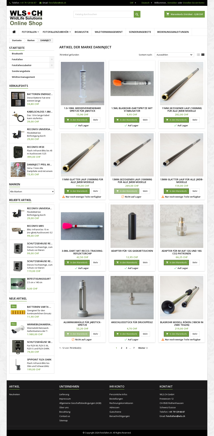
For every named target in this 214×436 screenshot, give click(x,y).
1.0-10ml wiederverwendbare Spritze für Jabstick (82, 109)
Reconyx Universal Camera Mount (40, 129)
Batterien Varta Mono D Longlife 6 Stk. (40, 307)
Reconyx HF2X (35, 147)
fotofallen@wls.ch (57, 2)
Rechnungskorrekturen (121, 403)
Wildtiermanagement (109, 31)
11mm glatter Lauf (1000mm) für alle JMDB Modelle (82, 181)
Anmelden (172, 2)
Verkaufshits (18, 86)
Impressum (65, 398)
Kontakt (166, 386)
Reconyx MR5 (35, 226)
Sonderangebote (140, 31)
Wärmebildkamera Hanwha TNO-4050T (40, 324)
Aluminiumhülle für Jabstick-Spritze (82, 323)
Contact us (64, 416)
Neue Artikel (18, 298)
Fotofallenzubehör (56, 31)
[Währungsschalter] (133, 3)
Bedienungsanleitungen (173, 31)
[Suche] (107, 14)
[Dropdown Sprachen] (145, 3)
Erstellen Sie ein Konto (193, 2)
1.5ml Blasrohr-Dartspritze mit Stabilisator (132, 109)
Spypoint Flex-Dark (39, 359)
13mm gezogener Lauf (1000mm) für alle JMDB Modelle (132, 181)
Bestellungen (116, 398)
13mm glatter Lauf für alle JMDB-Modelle (181, 181)
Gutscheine (115, 411)
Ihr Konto (117, 386)
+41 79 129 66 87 (28, 2)
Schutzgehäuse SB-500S (40, 342)
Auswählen (175, 55)
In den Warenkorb (77, 119)
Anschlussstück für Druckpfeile (132, 322)
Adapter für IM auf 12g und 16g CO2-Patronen (182, 252)
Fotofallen (29, 31)
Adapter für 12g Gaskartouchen (132, 250)
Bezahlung (64, 411)
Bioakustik (82, 31)
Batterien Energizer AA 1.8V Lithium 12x (40, 94)
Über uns (64, 407)
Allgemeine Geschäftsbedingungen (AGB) (80, 403)
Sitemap (63, 420)
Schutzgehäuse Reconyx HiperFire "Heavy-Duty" (40, 261)
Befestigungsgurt (39, 278)
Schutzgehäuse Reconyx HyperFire (40, 243)
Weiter (143, 348)
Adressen (114, 407)
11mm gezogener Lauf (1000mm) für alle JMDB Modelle (182, 109)
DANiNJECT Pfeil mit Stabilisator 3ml (40, 164)
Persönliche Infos (118, 394)
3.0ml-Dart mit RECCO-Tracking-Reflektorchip (82, 252)
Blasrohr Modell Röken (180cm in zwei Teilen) (181, 323)
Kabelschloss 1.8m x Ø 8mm (40, 111)
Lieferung (64, 394)
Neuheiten (14, 394)
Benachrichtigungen (120, 416)
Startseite (17, 48)
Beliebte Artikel (20, 200)
